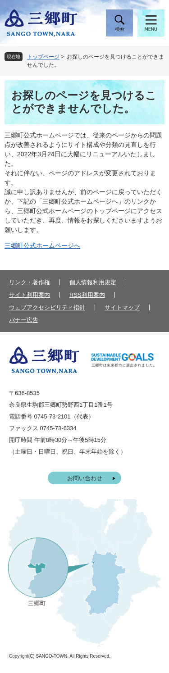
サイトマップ (122, 307)
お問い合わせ (84, 478)
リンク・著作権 (29, 282)
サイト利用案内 (29, 294)
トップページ (43, 57)
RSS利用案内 (87, 294)
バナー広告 (23, 320)
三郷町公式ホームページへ (42, 245)
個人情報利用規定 (92, 282)
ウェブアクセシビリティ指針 (47, 307)
